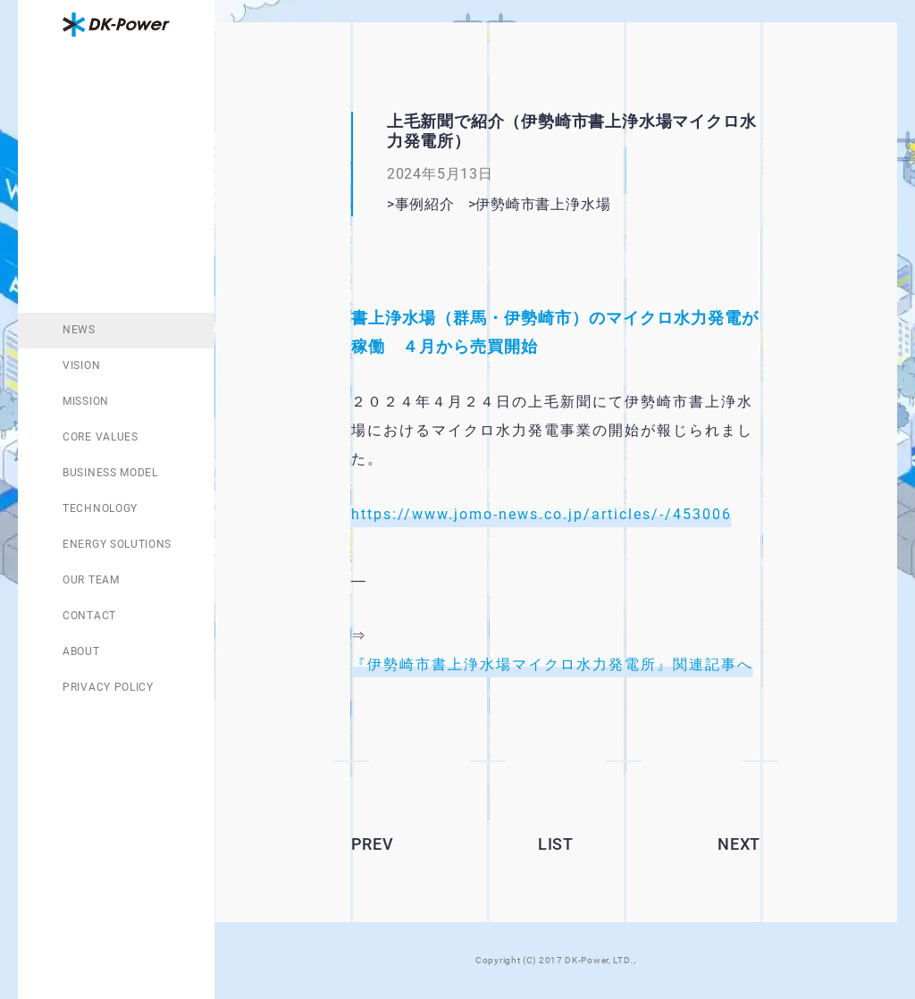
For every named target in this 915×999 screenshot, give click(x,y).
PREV (372, 844)
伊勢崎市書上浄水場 (565, 204)
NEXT (739, 844)
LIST (556, 844)
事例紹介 (425, 204)
